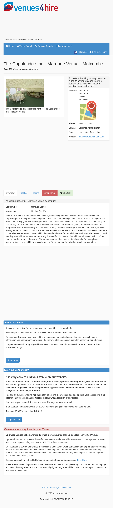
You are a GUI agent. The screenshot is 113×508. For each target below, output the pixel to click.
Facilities (23, 193)
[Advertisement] (85, 20)
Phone (72, 123)
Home (10, 46)
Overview (10, 193)
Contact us (66, 487)
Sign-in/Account (98, 52)
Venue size (11, 211)
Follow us (80, 52)
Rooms (36, 193)
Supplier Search (44, 46)
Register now (14, 419)
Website (73, 137)
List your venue (64, 46)
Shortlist (65, 193)
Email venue (49, 193)
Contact (72, 128)
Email (71, 132)
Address (73, 90)
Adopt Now (13, 360)
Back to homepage (50, 487)
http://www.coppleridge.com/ (91, 137)
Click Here (82, 460)
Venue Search (24, 46)
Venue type (11, 207)
